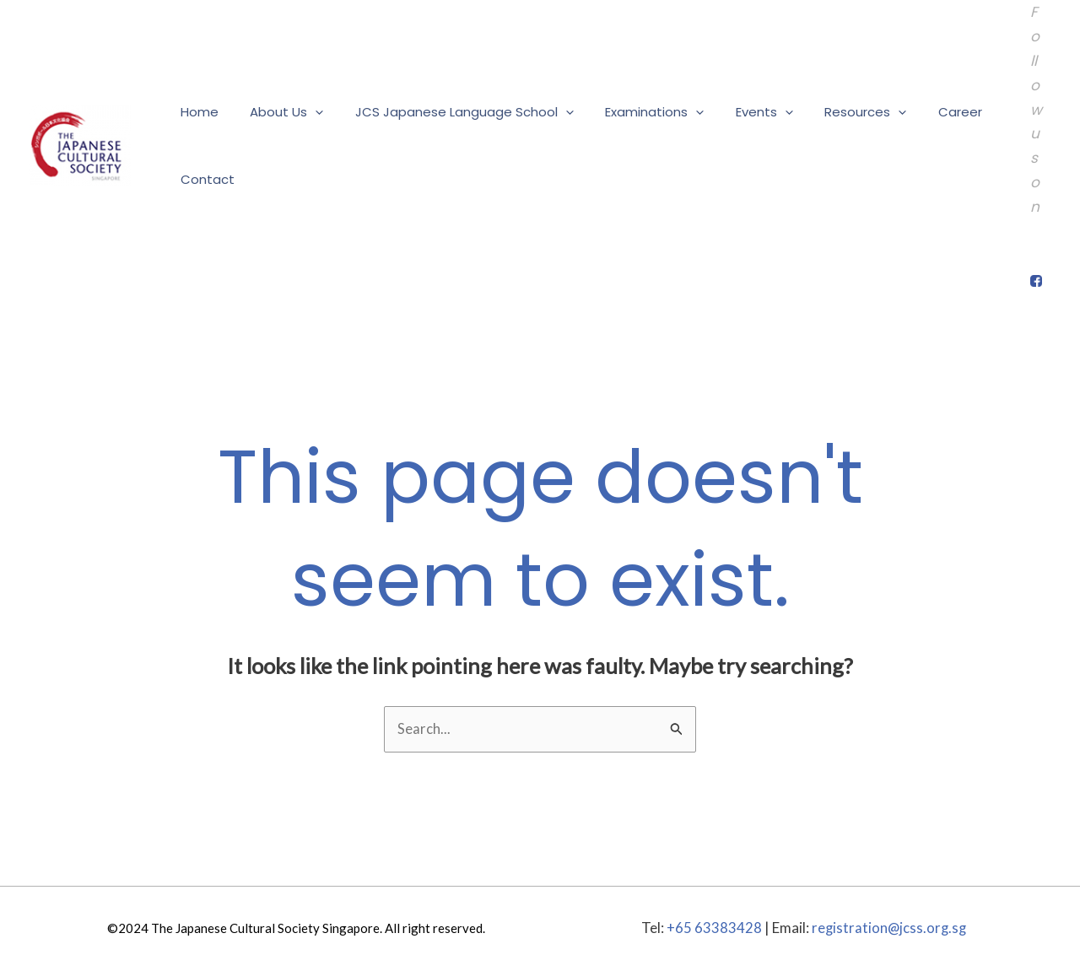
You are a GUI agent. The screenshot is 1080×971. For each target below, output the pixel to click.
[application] (306, 112)
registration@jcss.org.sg (889, 928)
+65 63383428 (712, 928)
